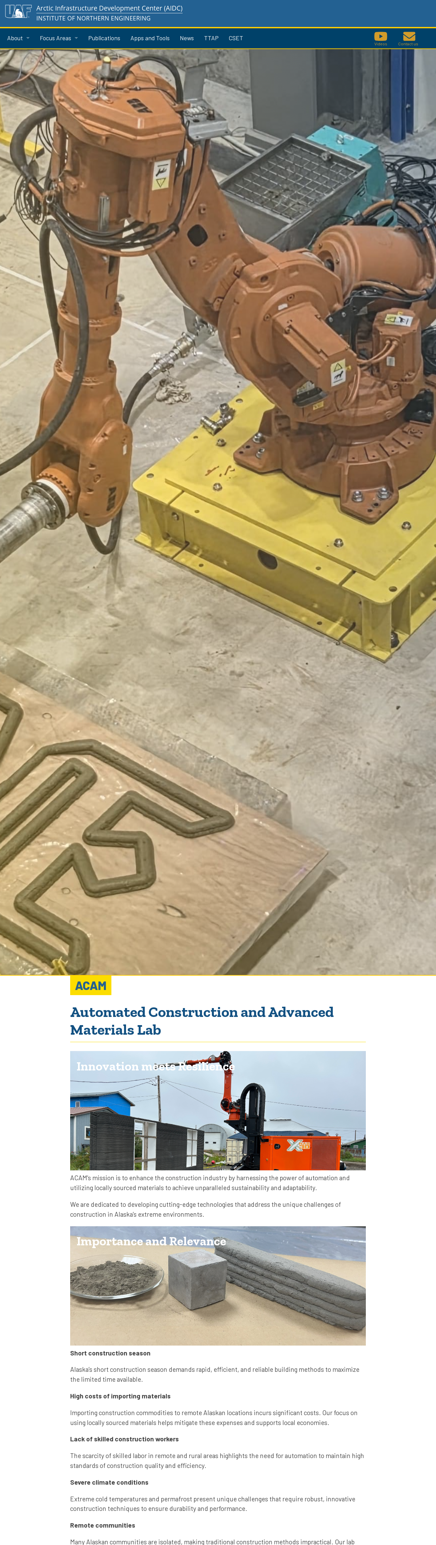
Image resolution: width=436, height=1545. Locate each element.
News (187, 38)
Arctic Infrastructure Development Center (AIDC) (109, 8)
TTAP (211, 38)
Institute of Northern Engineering (93, 18)
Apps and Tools (150, 38)
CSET (236, 38)
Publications (104, 38)
